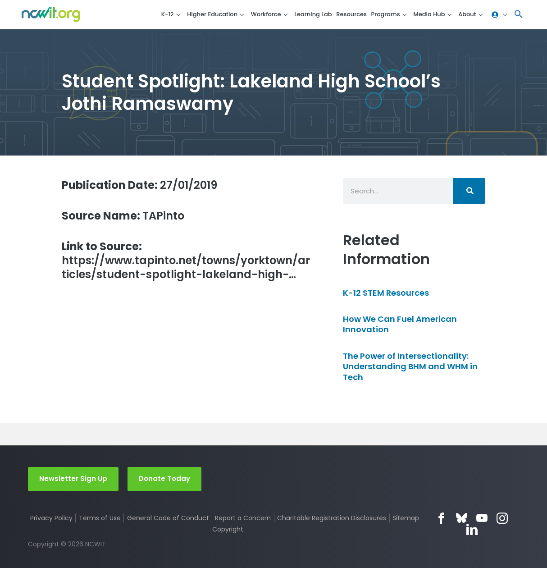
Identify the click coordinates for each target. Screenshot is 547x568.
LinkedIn (472, 529)
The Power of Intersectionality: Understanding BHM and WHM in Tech (410, 366)
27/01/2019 (139, 185)
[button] (518, 14)
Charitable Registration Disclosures (331, 517)
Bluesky (461, 518)
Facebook (441, 518)
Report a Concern (243, 517)
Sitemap (405, 517)
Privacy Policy (51, 517)
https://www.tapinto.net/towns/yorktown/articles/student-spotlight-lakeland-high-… (186, 260)
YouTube (482, 518)
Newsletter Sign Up (73, 478)
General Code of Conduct (168, 517)
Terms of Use (100, 517)
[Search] (469, 191)
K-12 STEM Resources (386, 292)
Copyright (227, 529)
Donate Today (164, 478)
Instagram (502, 518)
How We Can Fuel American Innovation (400, 324)
